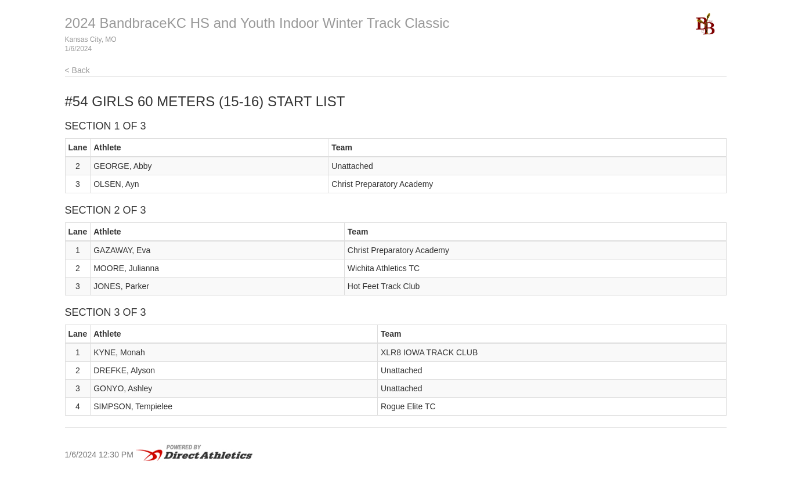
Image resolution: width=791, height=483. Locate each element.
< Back (77, 70)
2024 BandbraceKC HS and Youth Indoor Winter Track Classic (257, 23)
